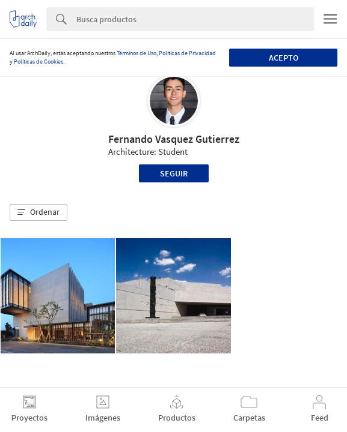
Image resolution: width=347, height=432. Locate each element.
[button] (38, 212)
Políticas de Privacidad (187, 53)
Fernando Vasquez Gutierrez (173, 139)
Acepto (283, 57)
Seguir (174, 173)
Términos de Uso (136, 53)
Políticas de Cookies (38, 61)
